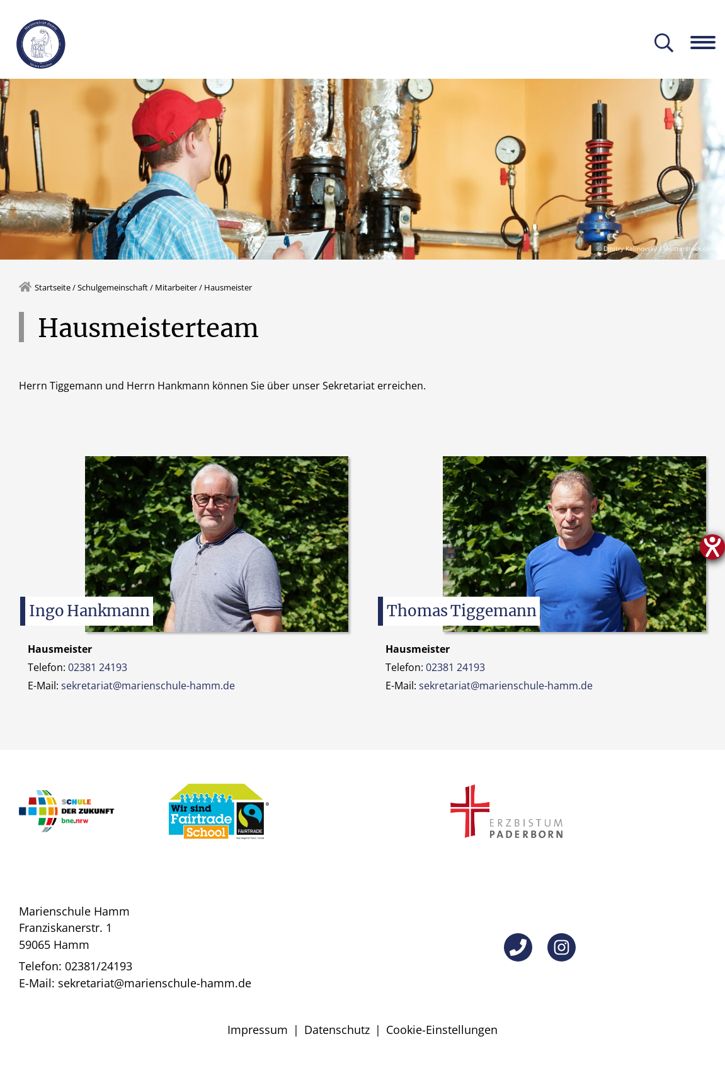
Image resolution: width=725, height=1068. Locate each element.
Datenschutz (337, 1029)
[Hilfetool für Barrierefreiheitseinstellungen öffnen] (712, 547)
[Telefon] (518, 947)
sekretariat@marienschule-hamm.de (148, 685)
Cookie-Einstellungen (442, 1029)
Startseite (53, 287)
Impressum (257, 1029)
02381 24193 (97, 667)
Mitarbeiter (176, 287)
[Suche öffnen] (664, 44)
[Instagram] (561, 947)
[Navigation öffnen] (707, 42)
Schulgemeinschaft (112, 287)
